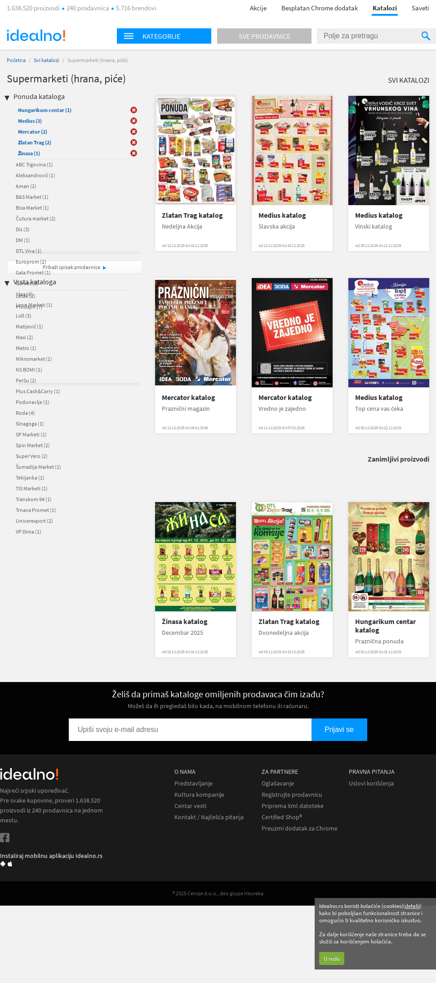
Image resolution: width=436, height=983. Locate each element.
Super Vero (32, 456)
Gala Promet (33, 272)
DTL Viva (29, 250)
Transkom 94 (34, 499)
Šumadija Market (38, 466)
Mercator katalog (188, 397)
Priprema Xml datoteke (293, 806)
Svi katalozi (46, 60)
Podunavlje (32, 402)
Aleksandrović (35, 175)
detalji (412, 906)
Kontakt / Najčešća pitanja (209, 817)
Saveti (420, 8)
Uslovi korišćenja (371, 783)
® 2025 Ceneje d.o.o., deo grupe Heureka (218, 893)
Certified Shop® (282, 817)
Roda (25, 412)
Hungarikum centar (44, 110)
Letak (26, 295)
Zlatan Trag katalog (192, 215)
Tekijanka (30, 477)
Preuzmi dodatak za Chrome (300, 828)
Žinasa (29, 153)
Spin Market (33, 445)
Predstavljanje (193, 783)
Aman (26, 186)
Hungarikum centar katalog (385, 625)
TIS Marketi (32, 488)
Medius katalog (282, 215)
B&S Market (32, 196)
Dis (23, 229)
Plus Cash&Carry (38, 391)
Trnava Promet (36, 510)
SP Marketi (31, 434)
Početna (16, 60)
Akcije (258, 8)
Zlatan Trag (34, 142)
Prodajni (29, 306)
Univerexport (34, 520)
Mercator (32, 131)
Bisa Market (32, 207)
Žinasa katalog (185, 621)
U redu (332, 958)
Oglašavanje (278, 783)
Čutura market (36, 218)
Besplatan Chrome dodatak (319, 8)
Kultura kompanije (199, 795)
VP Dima (28, 531)
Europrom (31, 261)
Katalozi (385, 8)
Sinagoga (30, 423)
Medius (30, 120)
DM (23, 240)
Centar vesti (190, 806)
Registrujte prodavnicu (292, 795)
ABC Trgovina (34, 164)
